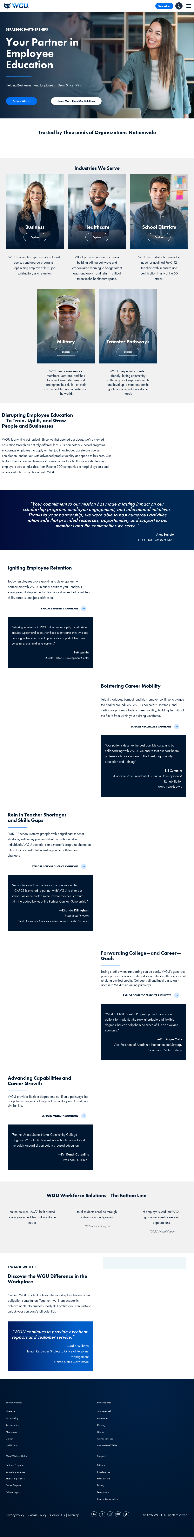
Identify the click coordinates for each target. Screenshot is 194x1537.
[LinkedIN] (94, 1514)
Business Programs (15, 1465)
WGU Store (11, 1445)
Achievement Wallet (107, 1445)
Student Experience (15, 1478)
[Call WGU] (179, 5)
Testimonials (103, 1492)
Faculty (100, 1485)
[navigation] (188, 6)
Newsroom (11, 1431)
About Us (10, 1411)
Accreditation (12, 1425)
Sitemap (73, 1515)
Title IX (100, 1431)
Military (101, 1465)
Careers (10, 1438)
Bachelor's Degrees (15, 1471)
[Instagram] (110, 1514)
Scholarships (12, 1492)
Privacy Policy (15, 1515)
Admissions (102, 1418)
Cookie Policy (37, 1515)
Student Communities (107, 1499)
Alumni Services (105, 1438)
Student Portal (104, 1411)
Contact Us (164, 6)
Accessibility (12, 1418)
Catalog (101, 1425)
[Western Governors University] (16, 6)
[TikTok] (125, 1514)
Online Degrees (13, 1485)
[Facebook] (102, 1514)
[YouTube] (118, 1514)
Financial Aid (103, 1478)
